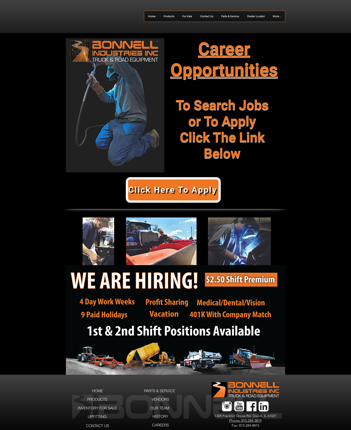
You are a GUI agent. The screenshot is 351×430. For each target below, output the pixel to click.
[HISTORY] (160, 416)
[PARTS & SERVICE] (159, 390)
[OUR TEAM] (160, 408)
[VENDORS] (160, 399)
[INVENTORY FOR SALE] (97, 408)
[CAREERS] (160, 425)
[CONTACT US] (97, 425)
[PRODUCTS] (97, 399)
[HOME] (97, 390)
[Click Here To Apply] (173, 190)
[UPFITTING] (97, 416)
